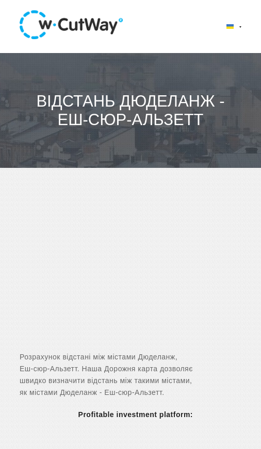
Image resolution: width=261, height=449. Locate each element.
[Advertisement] (130, 269)
